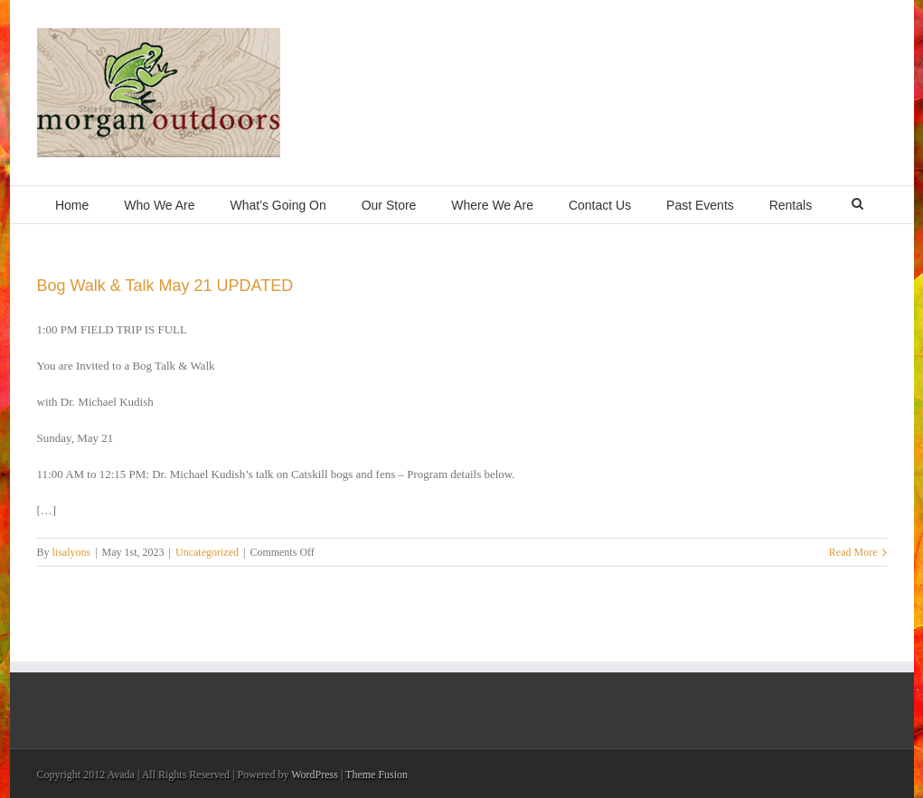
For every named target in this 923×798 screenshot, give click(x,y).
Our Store (389, 205)
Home (72, 205)
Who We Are (159, 205)
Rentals (790, 205)
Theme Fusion (376, 774)
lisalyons (71, 552)
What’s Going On (277, 205)
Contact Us (600, 205)
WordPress (314, 774)
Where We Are (492, 205)
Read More (853, 552)
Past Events (700, 205)
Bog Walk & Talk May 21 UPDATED (165, 286)
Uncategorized (207, 552)
